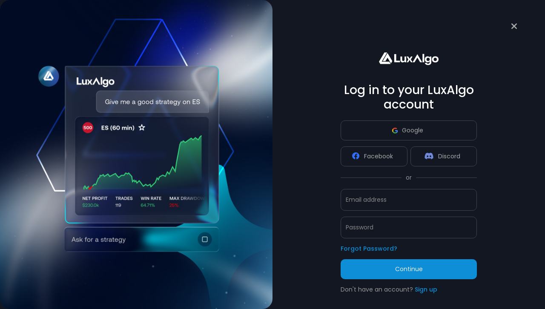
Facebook (372, 156)
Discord (442, 156)
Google (407, 130)
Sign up (426, 289)
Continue (409, 269)
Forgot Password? (369, 248)
